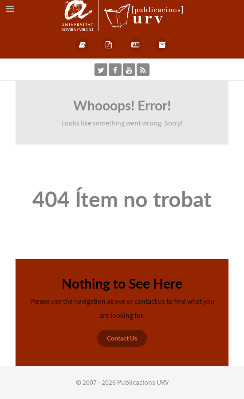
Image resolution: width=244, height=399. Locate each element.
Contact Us (122, 338)
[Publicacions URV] (122, 15)
